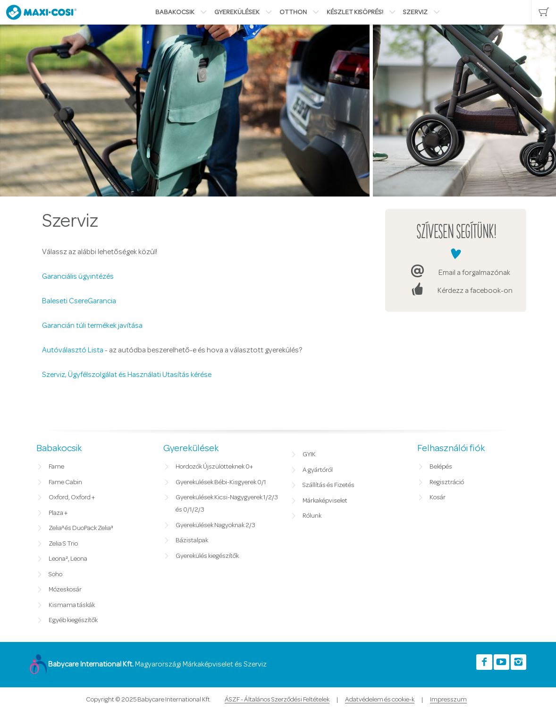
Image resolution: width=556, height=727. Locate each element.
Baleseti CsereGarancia (79, 301)
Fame (56, 466)
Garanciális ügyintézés (78, 276)
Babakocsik (174, 12)
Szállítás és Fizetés (328, 485)
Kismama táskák (72, 605)
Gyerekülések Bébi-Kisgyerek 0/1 (221, 482)
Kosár (438, 497)
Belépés (441, 466)
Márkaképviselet (325, 500)
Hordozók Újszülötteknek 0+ (214, 466)
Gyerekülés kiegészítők (207, 556)
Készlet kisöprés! (355, 12)
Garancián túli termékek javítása (92, 325)
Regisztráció (447, 482)
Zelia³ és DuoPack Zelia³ (81, 528)
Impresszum (448, 699)
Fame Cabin (65, 482)
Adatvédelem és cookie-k (379, 699)
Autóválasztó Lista (72, 350)
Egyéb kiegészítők (73, 620)
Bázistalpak (192, 540)
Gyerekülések (237, 12)
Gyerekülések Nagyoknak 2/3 (215, 525)
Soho (55, 574)
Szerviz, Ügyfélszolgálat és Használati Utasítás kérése (126, 374)
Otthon (293, 12)
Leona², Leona (68, 559)
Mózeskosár (65, 589)
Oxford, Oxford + (72, 497)
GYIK (309, 454)
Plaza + (58, 513)
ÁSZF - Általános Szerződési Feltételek (277, 699)
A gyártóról (318, 470)
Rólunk (312, 516)
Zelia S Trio (63, 543)
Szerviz (415, 12)
